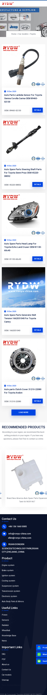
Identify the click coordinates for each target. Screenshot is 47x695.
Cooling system (8, 581)
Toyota (33, 34)
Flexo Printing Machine (11, 685)
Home (13, 34)
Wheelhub (6, 630)
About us (5, 664)
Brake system (7, 570)
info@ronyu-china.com (19, 533)
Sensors (5, 620)
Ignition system (8, 575)
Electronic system (9, 596)
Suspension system (10, 586)
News (4, 641)
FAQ (3, 654)
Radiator (5, 625)
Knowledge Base (9, 635)
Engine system (8, 565)
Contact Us (6, 669)
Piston (4, 615)
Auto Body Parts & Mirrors (13, 601)
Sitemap (5, 680)
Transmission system (11, 591)
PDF (4, 659)
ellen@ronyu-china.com (19, 538)
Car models (23, 34)
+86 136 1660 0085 (17, 526)
